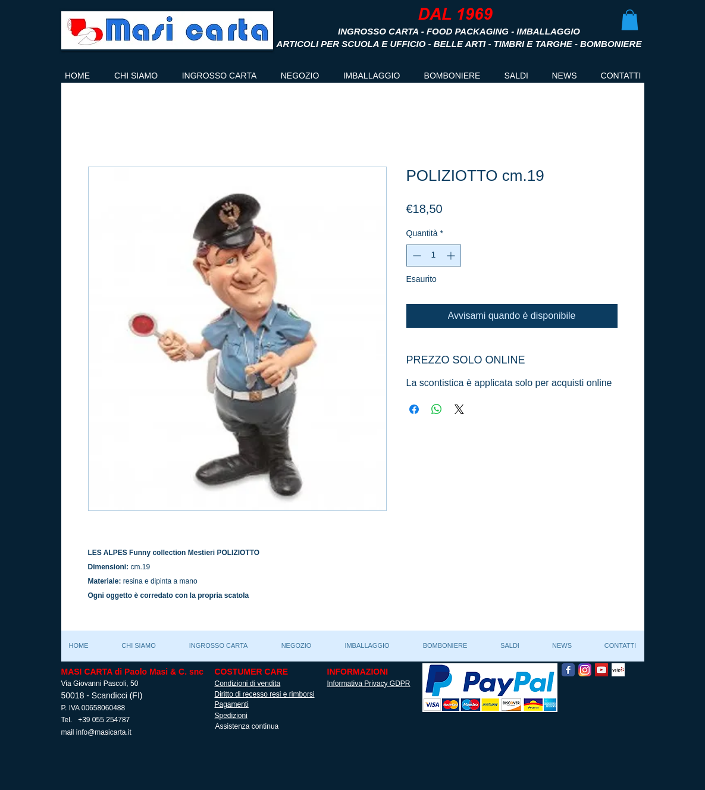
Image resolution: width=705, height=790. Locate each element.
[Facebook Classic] (568, 669)
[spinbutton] (433, 255)
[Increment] (451, 255)
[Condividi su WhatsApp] (437, 409)
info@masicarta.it (103, 732)
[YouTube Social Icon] (601, 669)
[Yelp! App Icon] (618, 669)
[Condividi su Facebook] (414, 409)
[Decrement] (415, 255)
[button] (629, 20)
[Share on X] (459, 409)
